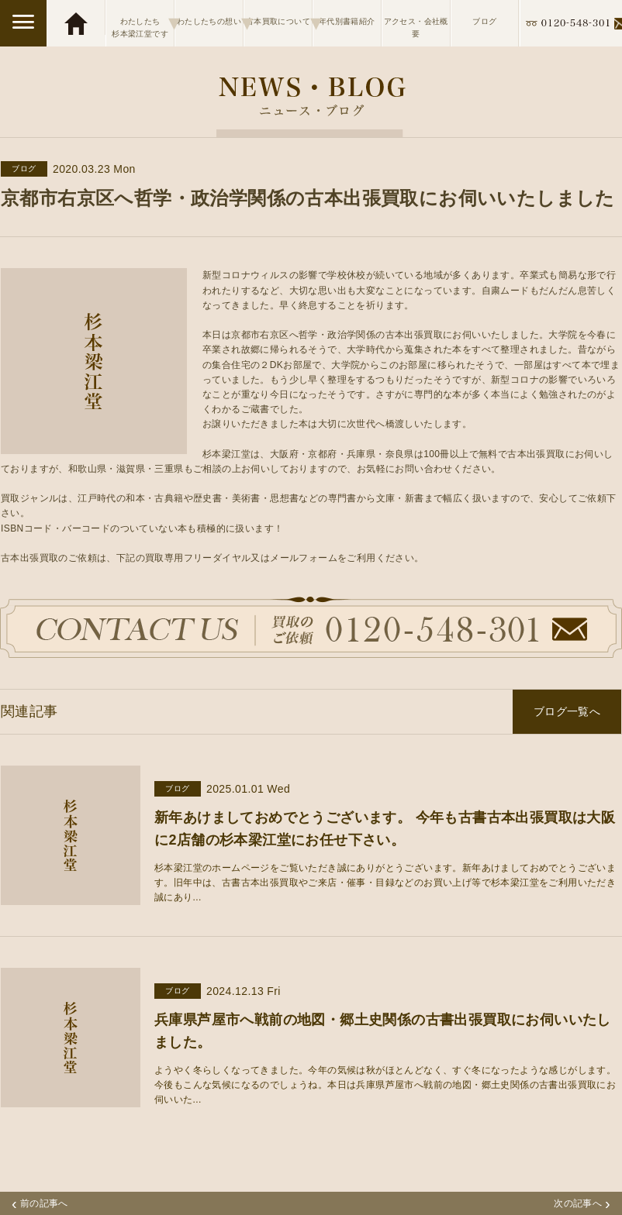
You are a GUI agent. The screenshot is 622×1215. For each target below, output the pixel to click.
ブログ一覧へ (567, 711)
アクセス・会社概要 (416, 27)
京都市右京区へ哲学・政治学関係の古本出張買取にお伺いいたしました (308, 198)
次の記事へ (582, 1203)
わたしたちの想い (210, 22)
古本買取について (279, 22)
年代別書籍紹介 (347, 21)
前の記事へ (40, 1203)
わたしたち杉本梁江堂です (143, 22)
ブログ (484, 21)
